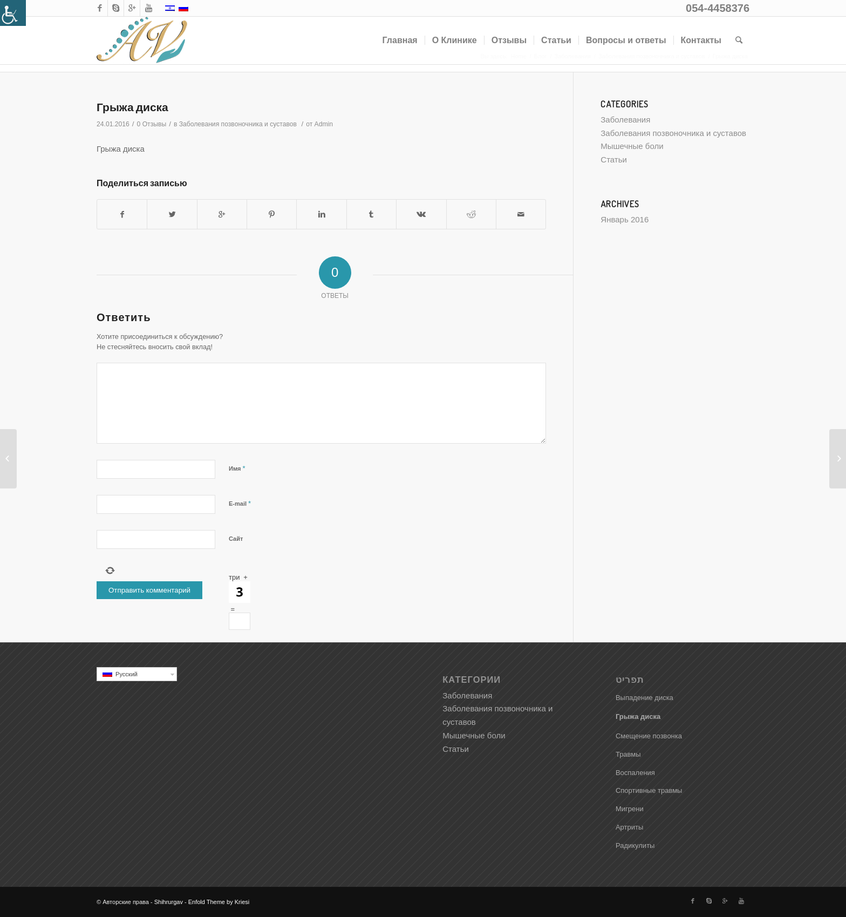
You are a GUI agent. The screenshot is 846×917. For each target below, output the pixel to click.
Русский (140, 674)
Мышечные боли (632, 146)
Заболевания (625, 119)
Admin (324, 124)
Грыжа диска (132, 106)
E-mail (240, 503)
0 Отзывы (152, 124)
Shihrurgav (168, 902)
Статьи (614, 159)
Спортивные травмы (649, 790)
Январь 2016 (625, 219)
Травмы (628, 754)
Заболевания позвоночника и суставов (238, 124)
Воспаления (635, 773)
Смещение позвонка (649, 736)
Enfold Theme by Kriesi (219, 902)
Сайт (236, 538)
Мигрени (630, 809)
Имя (237, 468)
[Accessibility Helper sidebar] (13, 13)
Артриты (629, 827)
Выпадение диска (644, 698)
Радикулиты (635, 845)
